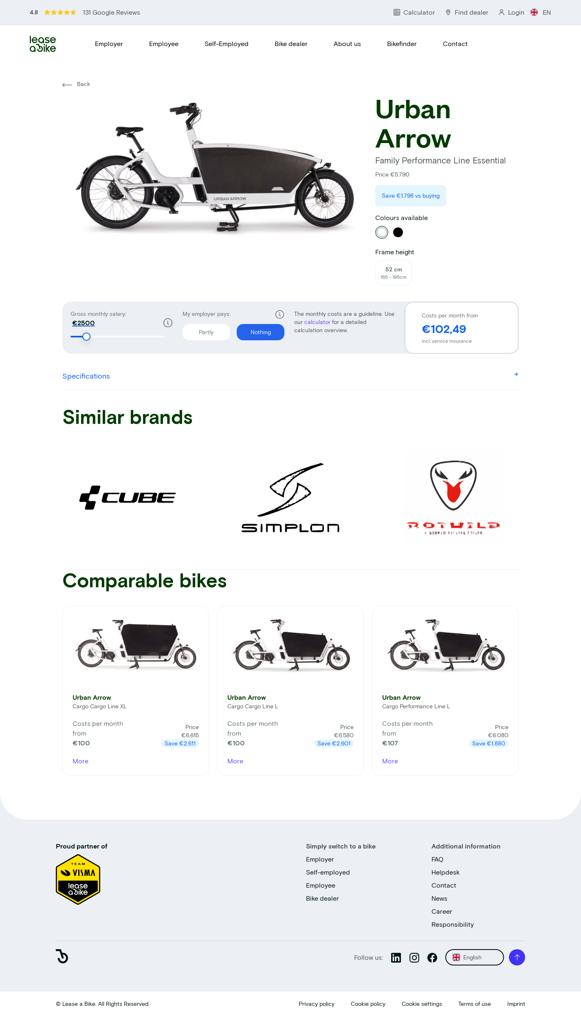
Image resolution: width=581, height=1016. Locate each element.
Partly (198, 329)
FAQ (437, 859)
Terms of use (474, 1003)
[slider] (86, 337)
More (80, 761)
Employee (163, 43)
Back (76, 83)
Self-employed (328, 872)
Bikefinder (402, 43)
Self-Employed (227, 43)
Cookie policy (368, 1003)
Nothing (254, 329)
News (439, 898)
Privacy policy (317, 1003)
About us (347, 43)
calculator (318, 321)
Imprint (516, 1003)
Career (441, 911)
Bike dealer (291, 43)
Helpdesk (445, 872)
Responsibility (452, 924)
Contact (455, 43)
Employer (109, 43)
